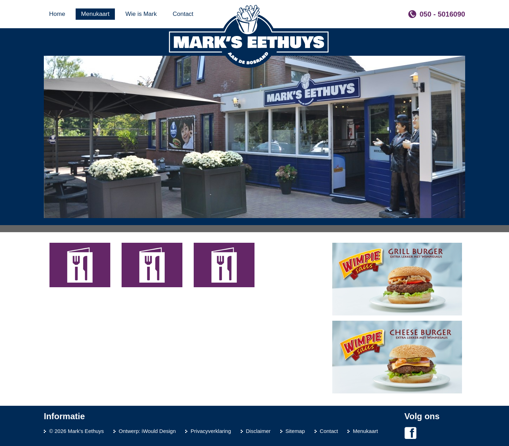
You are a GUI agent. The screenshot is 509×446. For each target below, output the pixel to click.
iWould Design (159, 431)
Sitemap (295, 431)
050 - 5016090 (442, 14)
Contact (329, 431)
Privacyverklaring (211, 431)
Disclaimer (258, 431)
